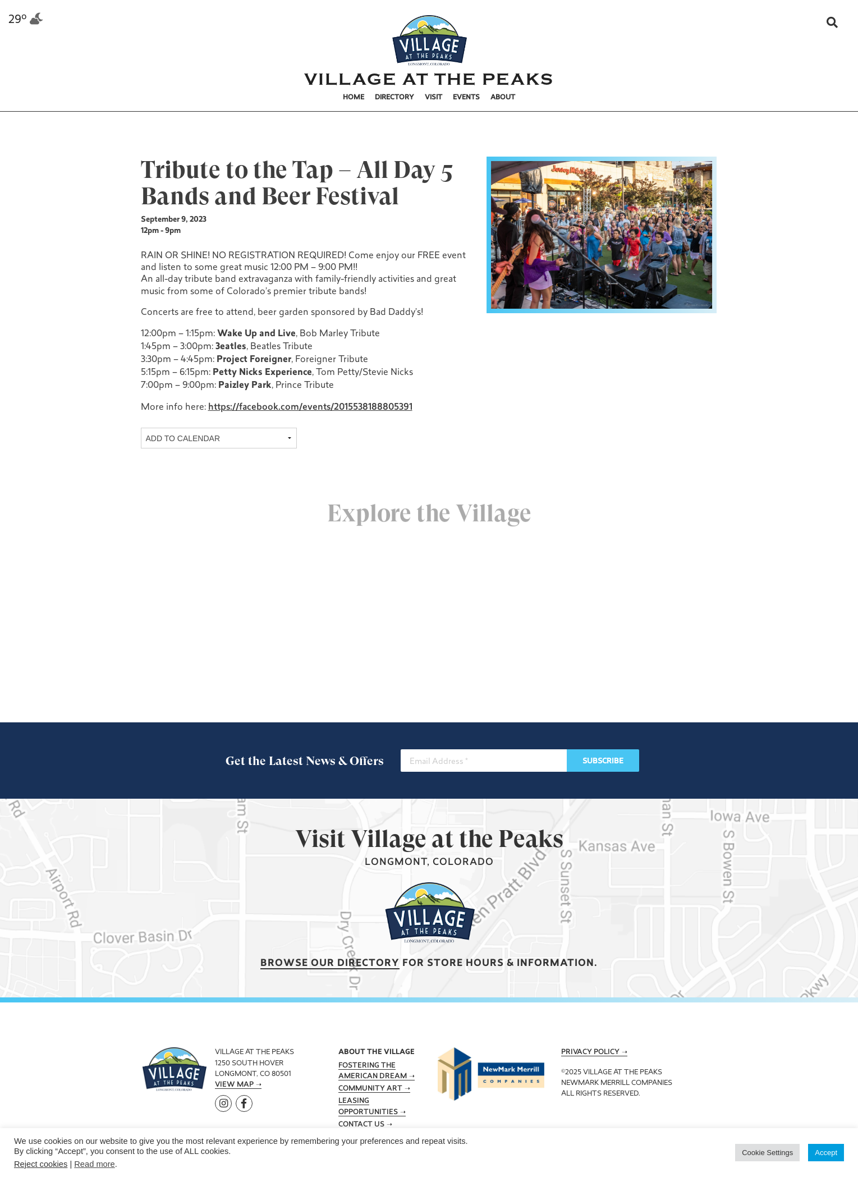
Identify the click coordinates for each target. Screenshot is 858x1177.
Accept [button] (826, 1152)
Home (353, 97)
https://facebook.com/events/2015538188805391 (309, 407)
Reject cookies (40, 1164)
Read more (94, 1164)
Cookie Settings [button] (767, 1152)
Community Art (370, 1089)
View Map (234, 1085)
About (502, 97)
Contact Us (361, 1124)
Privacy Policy (590, 1052)
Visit (433, 97)
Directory (394, 97)
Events (466, 97)
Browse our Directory (330, 963)
